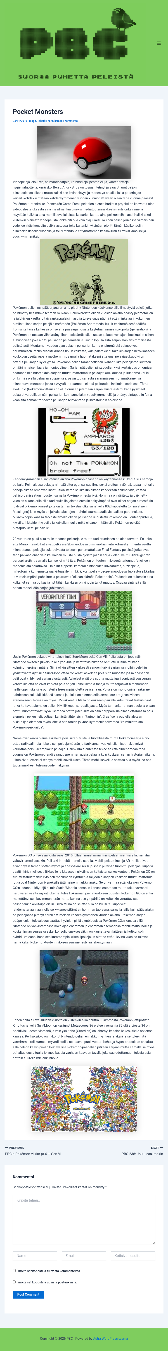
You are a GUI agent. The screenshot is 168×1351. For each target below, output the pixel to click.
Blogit (32, 121)
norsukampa (54, 121)
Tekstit (41, 121)
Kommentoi (71, 121)
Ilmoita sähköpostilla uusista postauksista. (47, 1282)
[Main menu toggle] (158, 43)
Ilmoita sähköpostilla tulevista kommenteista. (49, 1271)
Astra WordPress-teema (110, 1339)
